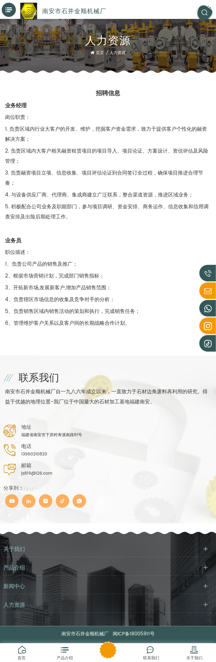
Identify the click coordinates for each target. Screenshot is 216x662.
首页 (97, 53)
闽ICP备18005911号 (134, 634)
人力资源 (117, 53)
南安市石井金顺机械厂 (74, 11)
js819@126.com (36, 473)
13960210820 (34, 454)
